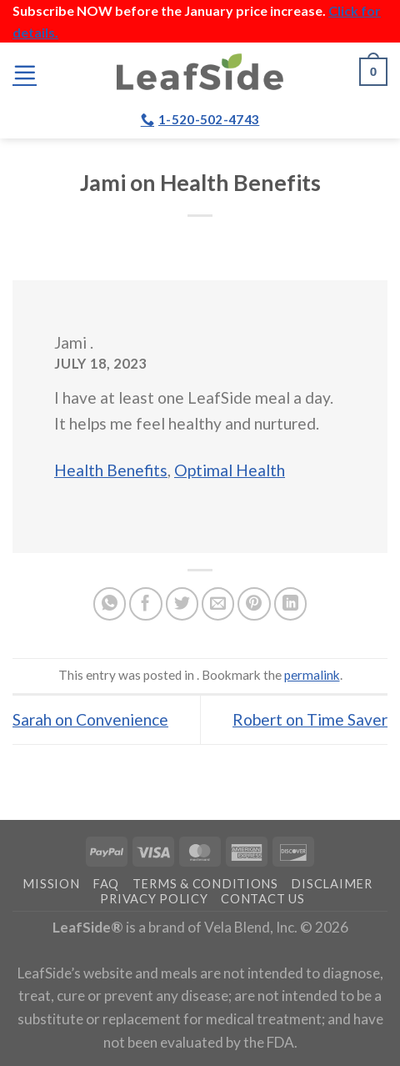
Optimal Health (229, 470)
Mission (50, 884)
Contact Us (262, 899)
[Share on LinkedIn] (291, 604)
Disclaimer (331, 884)
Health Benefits (111, 470)
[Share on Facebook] (145, 604)
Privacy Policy (154, 899)
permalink (312, 674)
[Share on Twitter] (182, 604)
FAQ (105, 884)
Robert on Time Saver (310, 719)
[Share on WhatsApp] (110, 604)
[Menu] (24, 72)
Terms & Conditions (205, 884)
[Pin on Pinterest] (254, 604)
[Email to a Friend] (218, 604)
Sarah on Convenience (90, 719)
